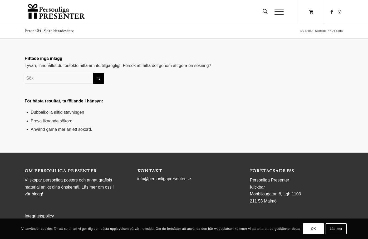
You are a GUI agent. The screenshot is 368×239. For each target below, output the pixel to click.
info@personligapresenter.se (164, 178)
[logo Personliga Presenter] (57, 12)
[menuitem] (265, 12)
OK (313, 229)
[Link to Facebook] (332, 11)
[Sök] (265, 12)
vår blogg (33, 194)
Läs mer (336, 229)
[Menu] (277, 12)
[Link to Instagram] (340, 11)
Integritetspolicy (39, 216)
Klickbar (257, 187)
